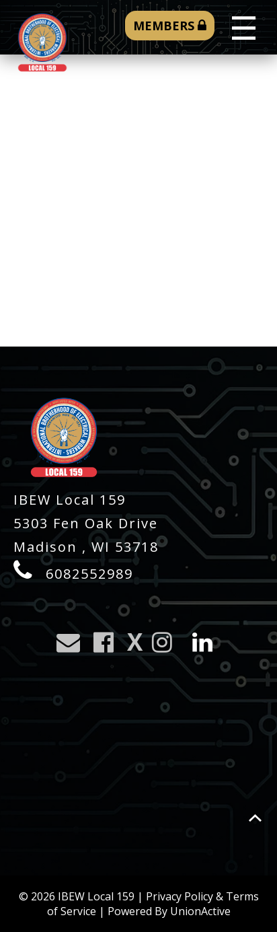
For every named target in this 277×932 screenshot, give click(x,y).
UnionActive (200, 911)
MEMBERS (169, 25)
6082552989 (89, 574)
